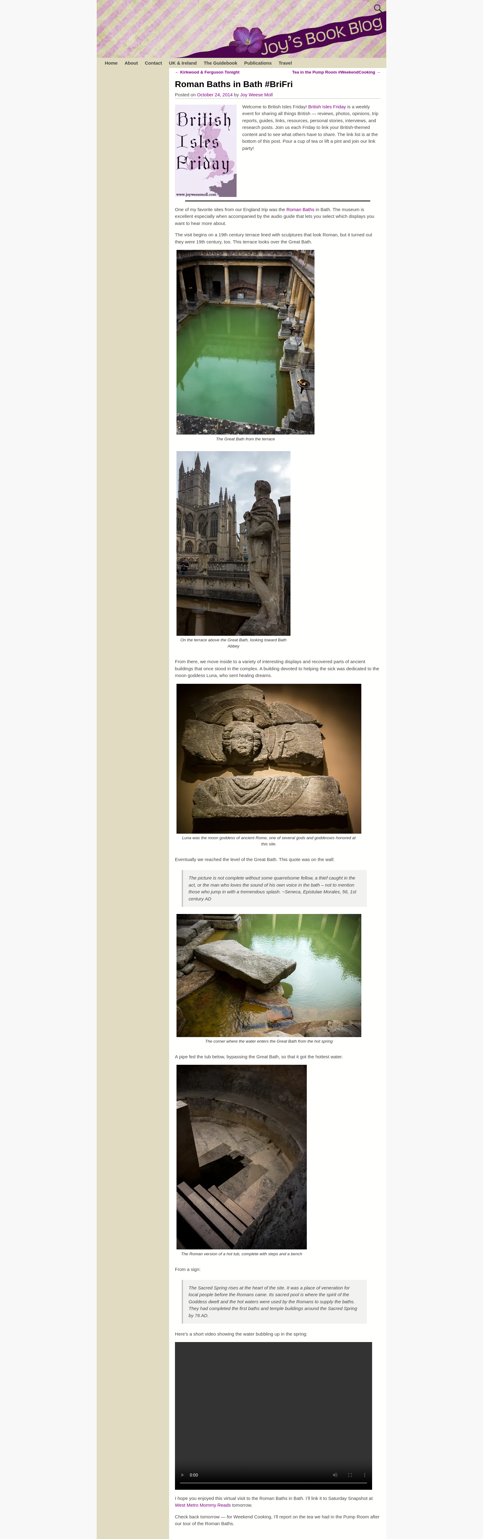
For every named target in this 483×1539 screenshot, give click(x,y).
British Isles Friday (327, 106)
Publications (258, 63)
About (131, 63)
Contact (153, 63)
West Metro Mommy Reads (203, 1505)
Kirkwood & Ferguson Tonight (207, 72)
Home (111, 63)
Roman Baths (300, 209)
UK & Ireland (183, 63)
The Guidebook (220, 63)
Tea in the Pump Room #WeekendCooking (336, 72)
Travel (285, 63)
